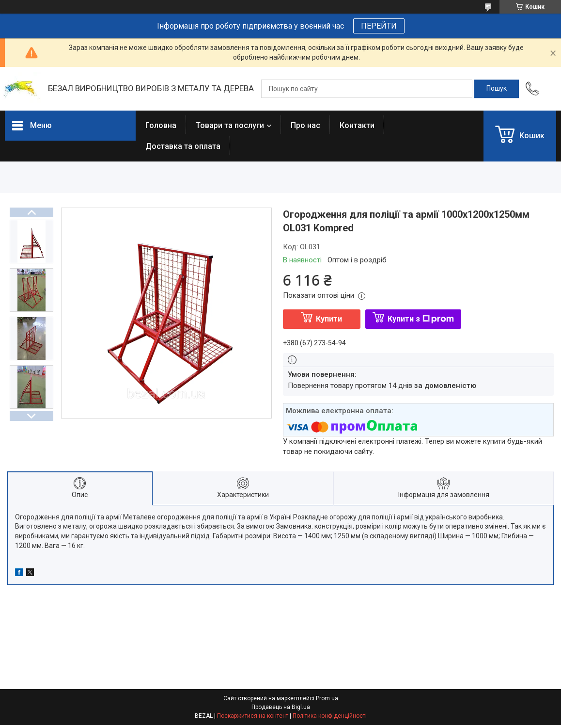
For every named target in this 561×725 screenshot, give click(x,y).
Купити (329, 318)
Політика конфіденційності (330, 715)
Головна (160, 125)
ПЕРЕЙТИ (379, 26)
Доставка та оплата (182, 146)
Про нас (305, 125)
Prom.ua (327, 698)
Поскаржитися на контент (252, 715)
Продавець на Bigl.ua (280, 707)
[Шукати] (496, 89)
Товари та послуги (230, 125)
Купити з (421, 318)
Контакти (357, 125)
